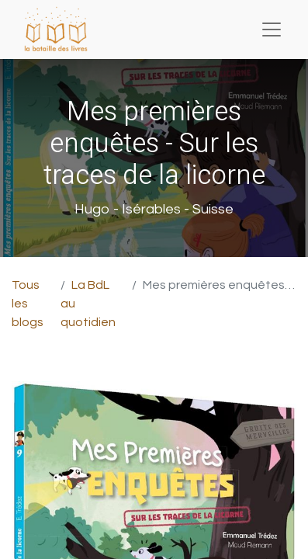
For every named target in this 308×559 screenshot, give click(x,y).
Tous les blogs (27, 303)
